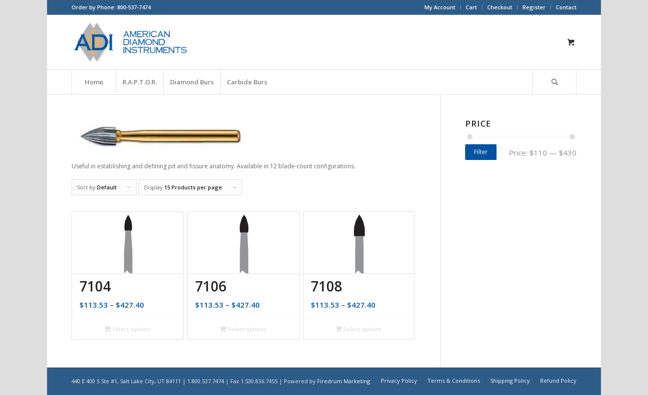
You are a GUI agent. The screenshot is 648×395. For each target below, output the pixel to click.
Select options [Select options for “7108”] (359, 329)
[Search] (554, 82)
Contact (566, 7)
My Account (439, 7)
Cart (471, 7)
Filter (481, 152)
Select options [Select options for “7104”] (127, 329)
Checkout (499, 7)
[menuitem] (440, 7)
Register (534, 7)
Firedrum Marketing (343, 381)
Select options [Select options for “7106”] (243, 329)
